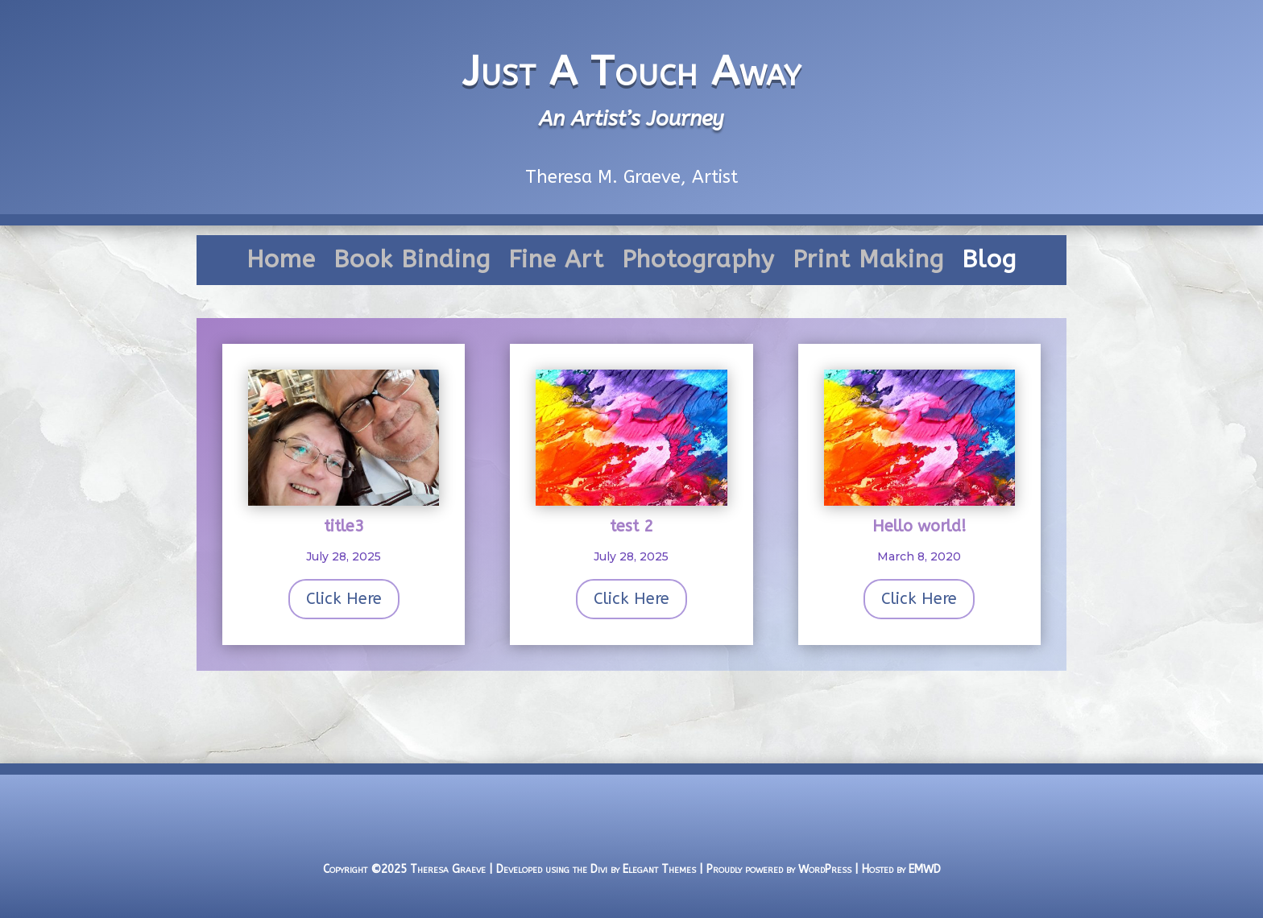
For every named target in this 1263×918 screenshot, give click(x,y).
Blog (989, 263)
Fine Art (556, 263)
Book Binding (412, 263)
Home (281, 263)
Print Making (868, 263)
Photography (698, 263)
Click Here (344, 598)
